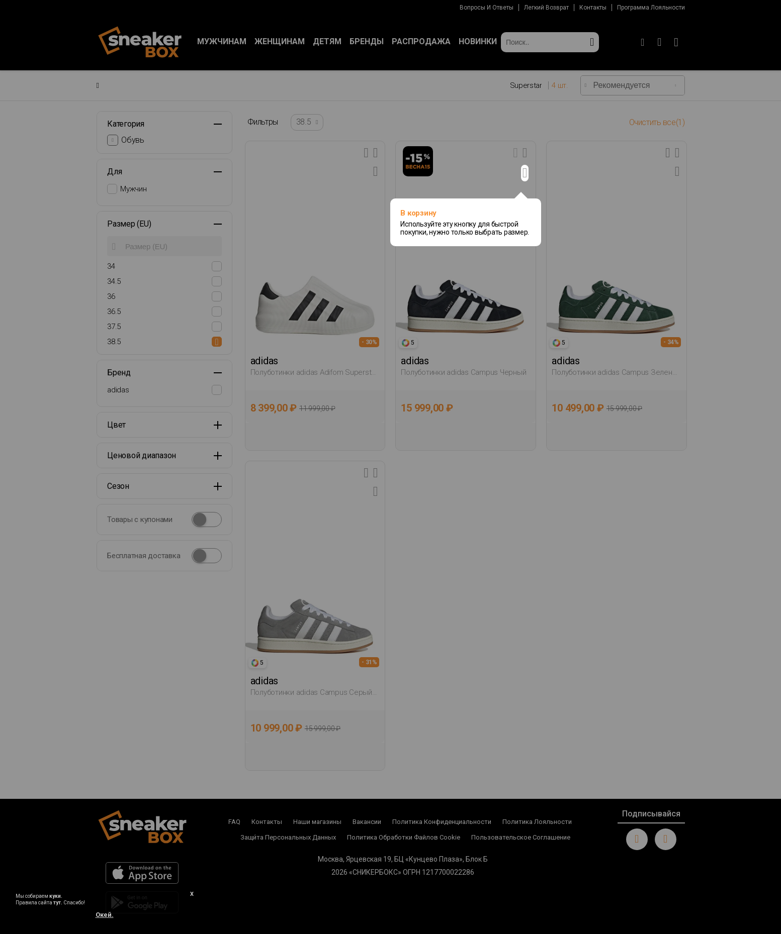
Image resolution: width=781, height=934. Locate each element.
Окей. (105, 914)
